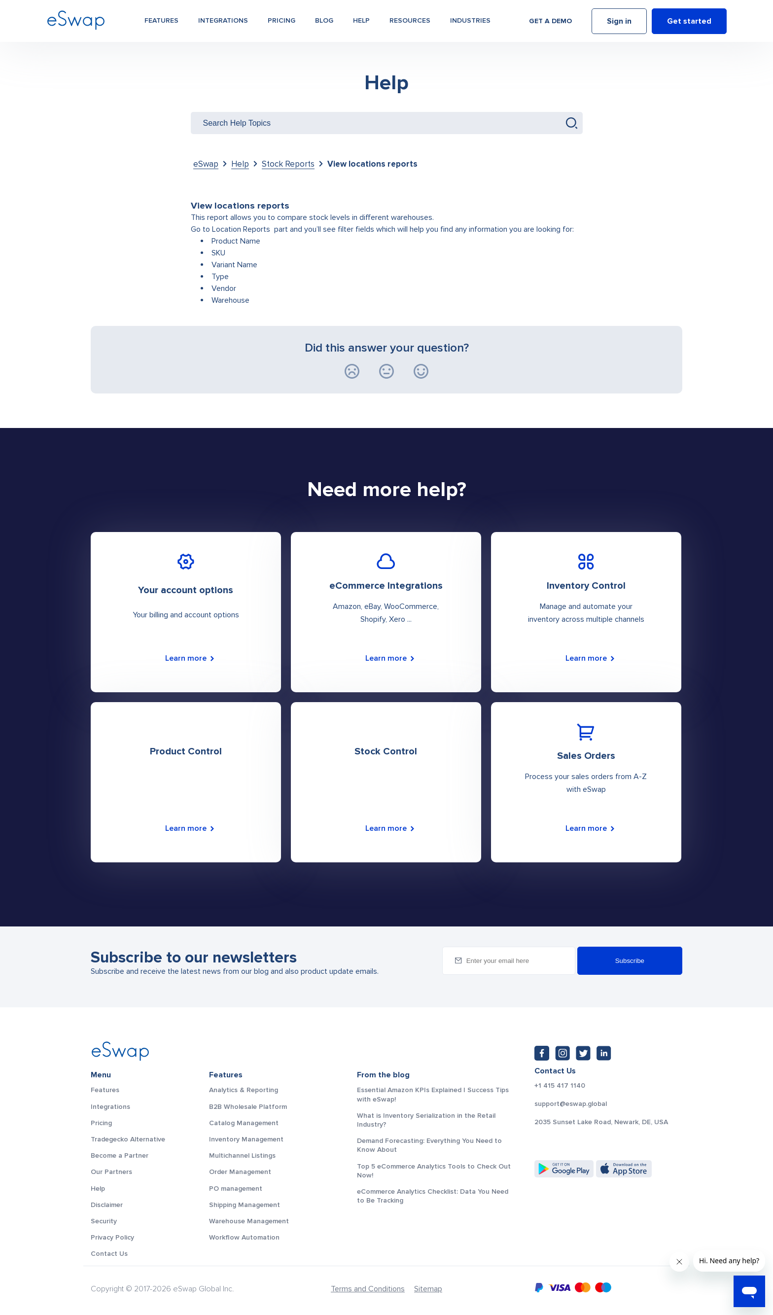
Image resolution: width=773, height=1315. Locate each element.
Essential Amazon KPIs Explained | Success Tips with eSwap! (433, 1094)
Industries (470, 20)
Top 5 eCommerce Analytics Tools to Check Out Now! (434, 1170)
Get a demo (550, 21)
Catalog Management (244, 1123)
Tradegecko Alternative (128, 1139)
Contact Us (109, 1253)
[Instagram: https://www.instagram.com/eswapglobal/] (562, 1053)
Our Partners (111, 1172)
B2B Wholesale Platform (248, 1106)
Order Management (240, 1172)
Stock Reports (288, 164)
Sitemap (428, 1289)
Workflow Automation (244, 1237)
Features (161, 20)
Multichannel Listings (242, 1155)
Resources (409, 20)
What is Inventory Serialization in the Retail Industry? (426, 1120)
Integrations (223, 20)
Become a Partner (119, 1155)
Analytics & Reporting (243, 1090)
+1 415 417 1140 (559, 1086)
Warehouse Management (249, 1221)
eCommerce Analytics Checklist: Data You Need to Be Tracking (432, 1196)
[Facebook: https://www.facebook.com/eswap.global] (541, 1053)
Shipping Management (244, 1205)
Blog (324, 20)
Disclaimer (107, 1205)
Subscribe (629, 960)
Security (104, 1221)
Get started (689, 21)
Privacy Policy (112, 1237)
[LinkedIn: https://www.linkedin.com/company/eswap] (604, 1053)
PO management (235, 1188)
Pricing (281, 20)
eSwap (205, 164)
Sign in (619, 21)
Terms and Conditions (368, 1289)
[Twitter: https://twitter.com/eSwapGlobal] (583, 1053)
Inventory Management (246, 1139)
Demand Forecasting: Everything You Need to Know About (429, 1145)
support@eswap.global (570, 1104)
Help (361, 20)
